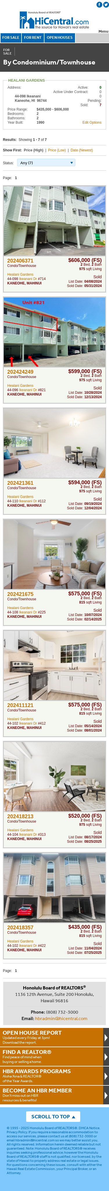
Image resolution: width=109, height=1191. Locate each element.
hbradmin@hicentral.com (61, 1018)
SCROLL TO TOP (50, 1116)
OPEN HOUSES (60, 37)
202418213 (20, 816)
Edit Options (92, 122)
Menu (103, 31)
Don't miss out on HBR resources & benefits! (52, 1095)
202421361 (20, 483)
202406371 (20, 261)
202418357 (20, 928)
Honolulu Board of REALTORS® (53, 1128)
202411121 (20, 705)
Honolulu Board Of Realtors (55, 20)
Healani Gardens (20, 274)
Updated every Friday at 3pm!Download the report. (52, 1037)
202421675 (20, 594)
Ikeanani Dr (28, 279)
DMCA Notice (89, 1128)
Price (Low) (57, 150)
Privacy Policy (17, 1132)
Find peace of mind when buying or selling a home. (52, 1056)
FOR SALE (10, 37)
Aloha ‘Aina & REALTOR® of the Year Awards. (52, 1075)
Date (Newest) (82, 150)
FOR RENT (33, 37)
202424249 (20, 372)
